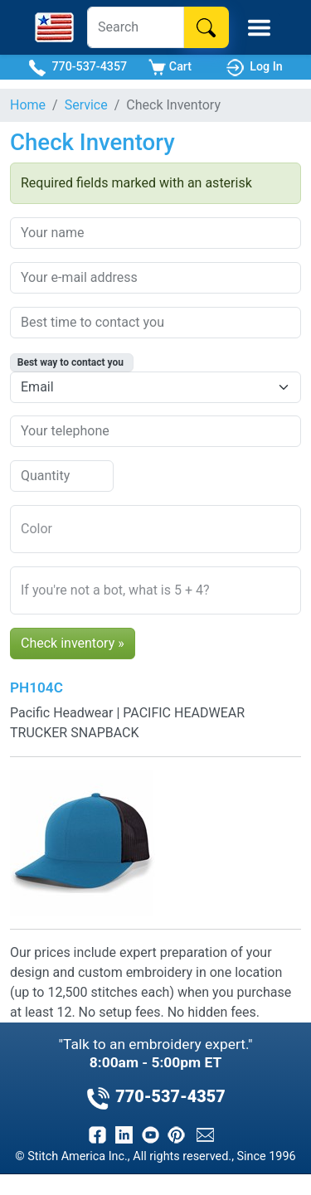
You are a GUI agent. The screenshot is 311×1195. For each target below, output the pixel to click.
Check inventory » (72, 643)
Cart (170, 67)
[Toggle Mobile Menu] (259, 28)
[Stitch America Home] (54, 27)
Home (28, 105)
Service (86, 105)
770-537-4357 (77, 67)
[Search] (135, 27)
